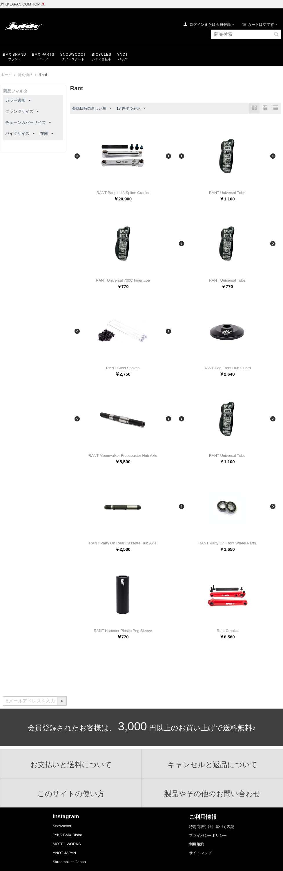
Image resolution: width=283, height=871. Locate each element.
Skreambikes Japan (69, 862)
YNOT (122, 54)
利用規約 (196, 844)
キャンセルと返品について (212, 764)
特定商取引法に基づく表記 (211, 827)
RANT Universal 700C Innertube (123, 280)
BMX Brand (14, 54)
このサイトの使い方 (71, 793)
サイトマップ (200, 853)
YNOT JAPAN (64, 853)
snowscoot (73, 54)
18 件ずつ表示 (131, 108)
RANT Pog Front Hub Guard (227, 368)
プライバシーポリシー (208, 835)
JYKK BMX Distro (67, 835)
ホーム (6, 75)
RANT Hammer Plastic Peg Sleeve (123, 631)
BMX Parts (43, 54)
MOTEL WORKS (67, 844)
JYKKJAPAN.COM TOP (20, 4)
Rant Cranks (227, 631)
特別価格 (25, 75)
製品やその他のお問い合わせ (212, 793)
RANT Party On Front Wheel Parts (227, 543)
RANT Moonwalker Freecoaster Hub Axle (122, 455)
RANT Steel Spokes (122, 368)
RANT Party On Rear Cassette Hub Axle (122, 543)
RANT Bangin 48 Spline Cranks (123, 193)
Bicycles (101, 54)
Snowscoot (62, 826)
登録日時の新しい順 (91, 108)
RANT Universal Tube (227, 193)
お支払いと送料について (71, 764)
